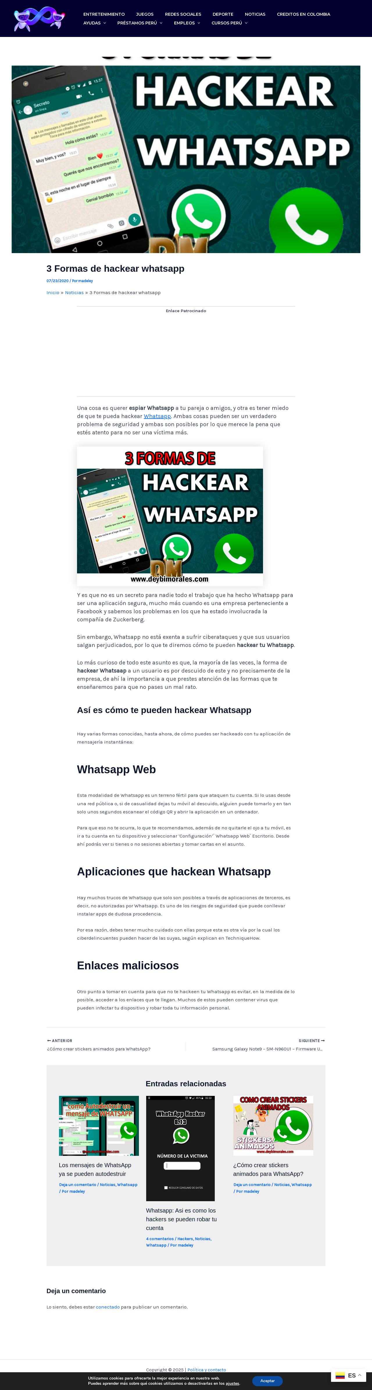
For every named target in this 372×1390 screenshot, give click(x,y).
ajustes (231, 1383)
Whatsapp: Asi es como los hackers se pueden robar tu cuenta (181, 1221)
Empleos (146, 27)
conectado (108, 1308)
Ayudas (323, 11)
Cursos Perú (184, 27)
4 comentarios (160, 1240)
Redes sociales (171, 11)
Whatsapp (157, 417)
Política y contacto (206, 1371)
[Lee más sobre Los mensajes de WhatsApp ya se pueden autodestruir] (99, 1127)
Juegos (137, 11)
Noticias (234, 11)
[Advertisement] (186, 357)
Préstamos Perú (103, 27)
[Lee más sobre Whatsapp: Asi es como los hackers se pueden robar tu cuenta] (180, 1149)
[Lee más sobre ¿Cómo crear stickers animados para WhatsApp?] (273, 1127)
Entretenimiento (101, 11)
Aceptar (267, 1381)
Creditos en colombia (278, 11)
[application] (331, 11)
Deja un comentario (77, 1186)
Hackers (185, 1240)
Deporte (206, 11)
